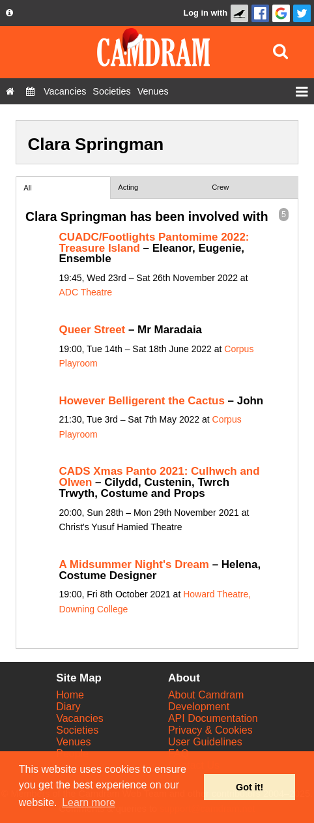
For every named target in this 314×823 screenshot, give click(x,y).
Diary (68, 706)
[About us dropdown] (9, 13)
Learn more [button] (88, 802)
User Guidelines (205, 741)
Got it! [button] (249, 787)
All (27, 188)
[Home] (10, 91)
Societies (77, 730)
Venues (73, 741)
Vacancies (80, 718)
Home (70, 694)
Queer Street (92, 329)
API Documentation (213, 718)
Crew (220, 187)
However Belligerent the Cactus (142, 401)
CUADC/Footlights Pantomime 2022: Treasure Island (154, 242)
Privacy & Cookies (210, 730)
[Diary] (30, 91)
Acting (128, 187)
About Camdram (206, 694)
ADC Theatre (85, 292)
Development (198, 706)
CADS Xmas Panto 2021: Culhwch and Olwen (159, 476)
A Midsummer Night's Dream (134, 564)
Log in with (205, 13)
